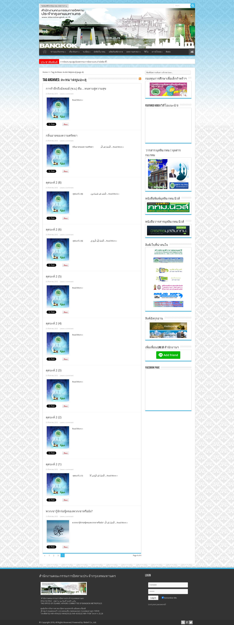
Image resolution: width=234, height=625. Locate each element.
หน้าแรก (45, 52)
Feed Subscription (140, 78)
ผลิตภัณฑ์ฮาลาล (116, 52)
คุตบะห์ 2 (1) (53, 464)
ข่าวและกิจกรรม (58, 52)
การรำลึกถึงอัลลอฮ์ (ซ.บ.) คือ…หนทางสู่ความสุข (76, 88)
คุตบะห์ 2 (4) (53, 323)
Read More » (77, 100)
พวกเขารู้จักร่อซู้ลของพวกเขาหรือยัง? (69, 511)
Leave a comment (66, 94)
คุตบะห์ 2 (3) (53, 370)
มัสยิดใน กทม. (100, 52)
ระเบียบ (86, 52)
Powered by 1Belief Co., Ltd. (84, 622)
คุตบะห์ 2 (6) (53, 229)
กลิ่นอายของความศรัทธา (61, 135)
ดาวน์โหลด (157, 52)
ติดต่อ (168, 52)
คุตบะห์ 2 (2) (53, 417)
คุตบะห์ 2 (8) (53, 182)
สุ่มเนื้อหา (192, 51)
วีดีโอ (146, 52)
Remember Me (169, 598)
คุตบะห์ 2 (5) (53, 276)
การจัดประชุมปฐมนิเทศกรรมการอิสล (75, 62)
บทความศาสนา (133, 52)
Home (45, 72)
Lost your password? (157, 604)
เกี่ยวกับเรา (74, 52)
